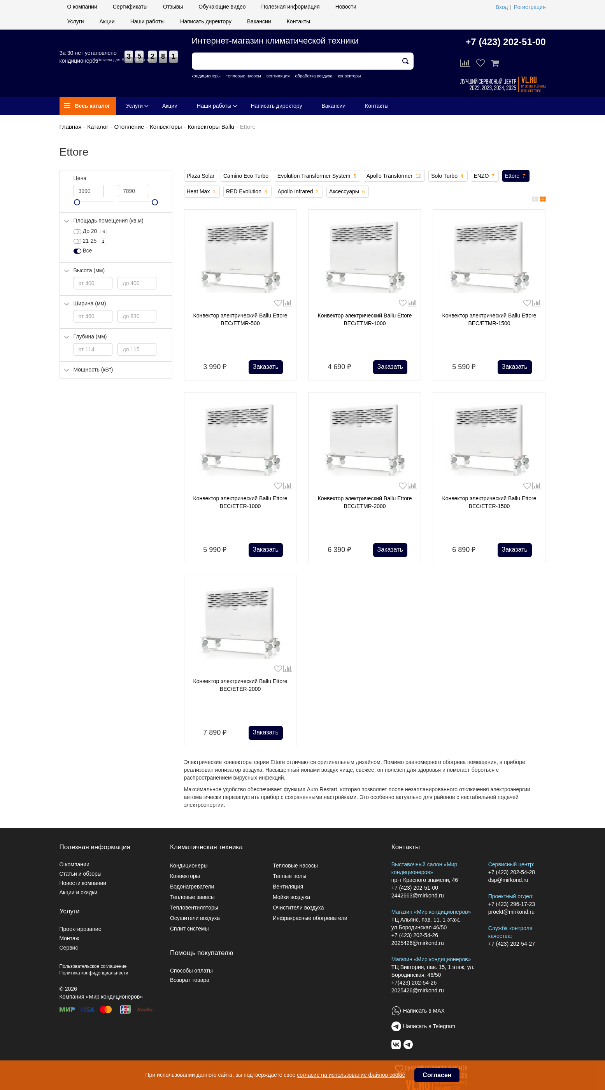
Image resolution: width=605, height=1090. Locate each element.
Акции (107, 21)
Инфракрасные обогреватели (310, 918)
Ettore (516, 176)
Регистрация (530, 7)
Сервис (69, 948)
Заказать (266, 366)
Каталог (98, 126)
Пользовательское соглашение (93, 966)
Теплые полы (289, 876)
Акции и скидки (79, 892)
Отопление (129, 126)
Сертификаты (130, 7)
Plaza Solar (201, 176)
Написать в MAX (424, 1011)
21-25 (90, 241)
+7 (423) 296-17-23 (511, 904)
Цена (80, 178)
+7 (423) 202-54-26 (414, 935)
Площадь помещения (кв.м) (109, 220)
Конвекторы (166, 126)
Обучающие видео (222, 7)
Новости (345, 7)
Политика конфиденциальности (94, 973)
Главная (71, 126)
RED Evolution (247, 191)
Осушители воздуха (195, 918)
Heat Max (202, 191)
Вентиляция (288, 886)
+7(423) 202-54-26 (414, 983)
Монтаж (69, 938)
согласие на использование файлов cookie (351, 1075)
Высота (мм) (89, 270)
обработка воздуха (313, 76)
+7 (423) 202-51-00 (505, 42)
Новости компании (83, 883)
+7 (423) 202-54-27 (511, 944)
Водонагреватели (192, 886)
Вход (502, 7)
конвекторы (349, 76)
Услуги (75, 21)
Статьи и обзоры (81, 874)
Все (83, 250)
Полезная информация (290, 7)
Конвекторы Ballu (211, 126)
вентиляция (278, 76)
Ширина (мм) (90, 303)
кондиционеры (206, 76)
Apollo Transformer (395, 176)
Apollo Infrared (298, 191)
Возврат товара (189, 980)
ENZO (484, 176)
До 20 (90, 231)
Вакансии (259, 21)
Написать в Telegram (429, 1026)
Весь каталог (87, 105)
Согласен (437, 1075)
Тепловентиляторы (194, 907)
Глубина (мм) (90, 336)
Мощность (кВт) (93, 369)
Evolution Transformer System (317, 176)
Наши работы (147, 21)
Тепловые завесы (192, 897)
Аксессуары (347, 191)
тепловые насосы (243, 76)
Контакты (298, 21)
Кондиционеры (189, 865)
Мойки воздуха (291, 897)
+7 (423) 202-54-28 (511, 872)
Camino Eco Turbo (245, 176)
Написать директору (205, 21)
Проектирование (81, 929)
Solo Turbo (448, 176)
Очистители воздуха (298, 907)
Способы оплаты (191, 970)
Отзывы (173, 7)
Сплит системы (189, 928)
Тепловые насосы (295, 865)
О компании (82, 7)
